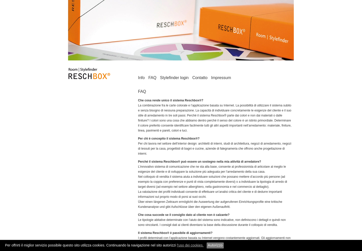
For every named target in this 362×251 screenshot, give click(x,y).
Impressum (221, 78)
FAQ (152, 78)
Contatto (199, 78)
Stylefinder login (174, 78)
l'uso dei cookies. (190, 245)
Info (141, 78)
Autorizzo (215, 245)
